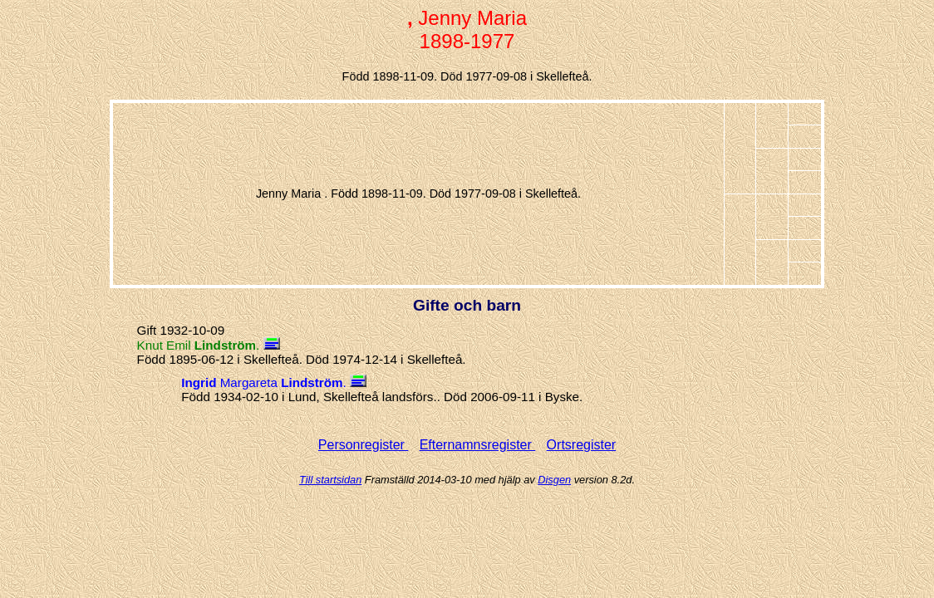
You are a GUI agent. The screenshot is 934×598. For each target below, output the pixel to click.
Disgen (554, 479)
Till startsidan (330, 479)
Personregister (363, 445)
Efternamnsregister (478, 445)
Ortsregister (582, 445)
